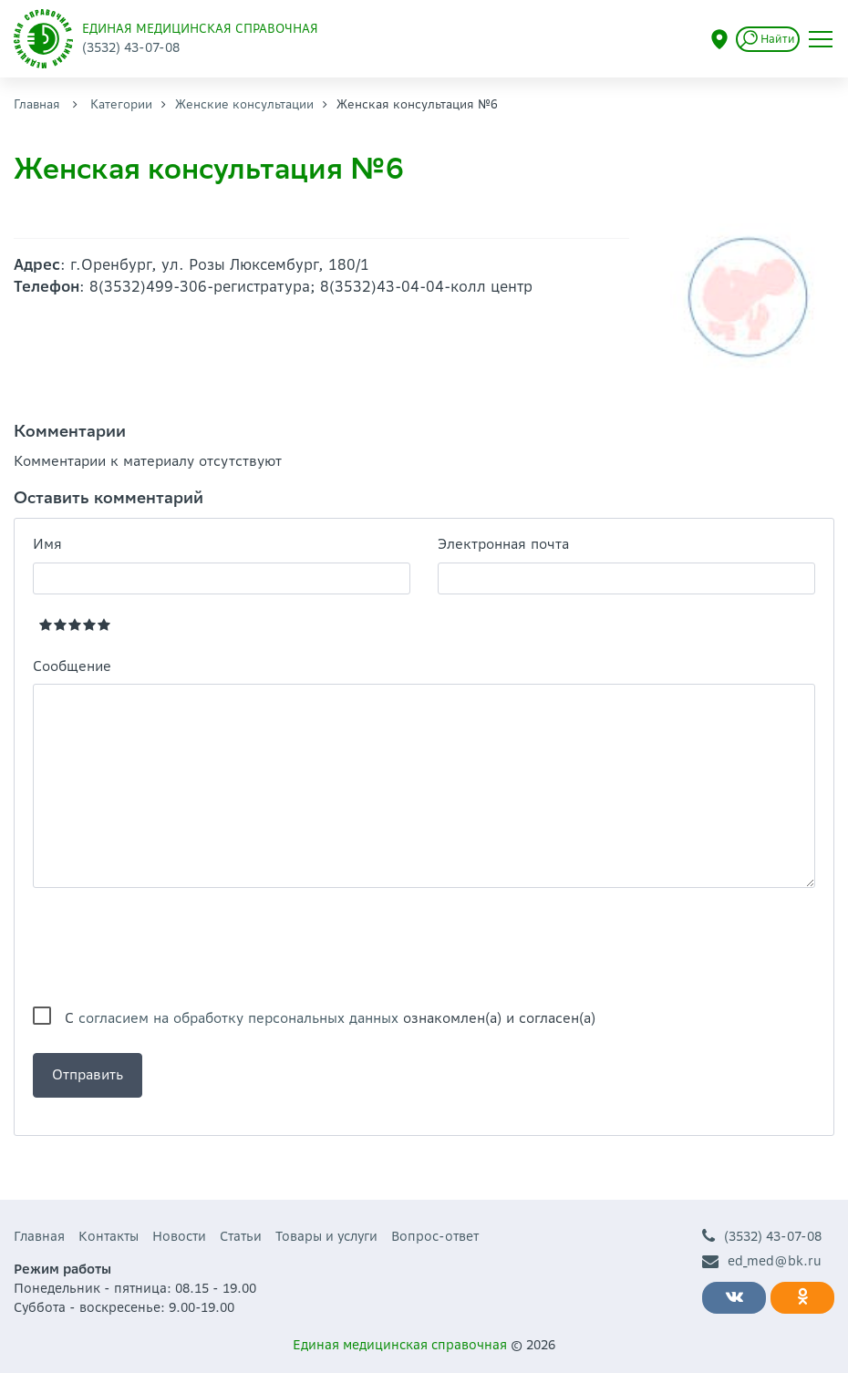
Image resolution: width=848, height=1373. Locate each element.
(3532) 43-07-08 (762, 1236)
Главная (37, 104)
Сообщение (72, 666)
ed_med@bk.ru (762, 1261)
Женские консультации (244, 104)
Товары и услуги (326, 1236)
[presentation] (171, 947)
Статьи (241, 1236)
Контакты (108, 1236)
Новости (179, 1236)
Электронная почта (503, 543)
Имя (47, 543)
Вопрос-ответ (435, 1236)
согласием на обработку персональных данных (238, 1018)
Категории (121, 104)
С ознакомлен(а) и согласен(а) (330, 1018)
